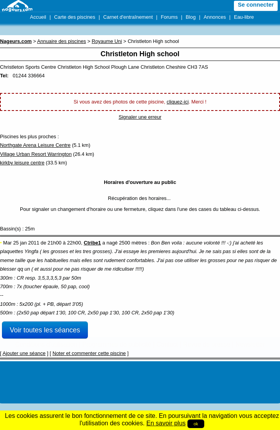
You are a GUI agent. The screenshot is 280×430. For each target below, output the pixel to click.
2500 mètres (133, 243)
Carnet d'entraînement (128, 17)
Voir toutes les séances (45, 330)
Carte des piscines (74, 17)
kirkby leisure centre (22, 163)
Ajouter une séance (23, 353)
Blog (190, 17)
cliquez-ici (178, 102)
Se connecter (256, 5)
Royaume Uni (107, 41)
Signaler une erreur (140, 117)
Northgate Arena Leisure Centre (35, 145)
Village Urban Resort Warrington (36, 154)
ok (196, 423)
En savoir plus (166, 423)
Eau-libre (244, 17)
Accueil (38, 17)
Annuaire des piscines (61, 41)
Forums (169, 17)
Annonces (215, 17)
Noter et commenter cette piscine (89, 353)
